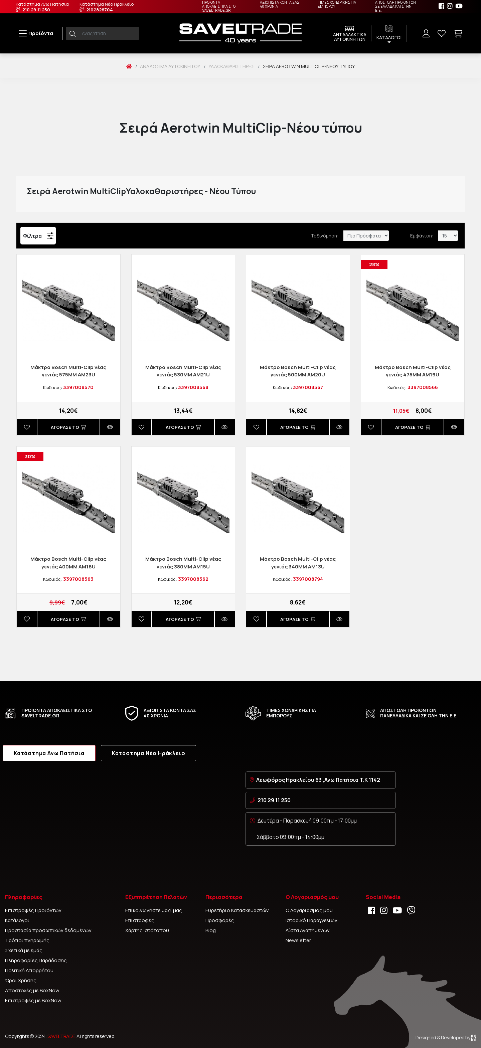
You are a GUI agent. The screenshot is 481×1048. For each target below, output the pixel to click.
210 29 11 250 (274, 800)
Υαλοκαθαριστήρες (231, 66)
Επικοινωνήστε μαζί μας (153, 910)
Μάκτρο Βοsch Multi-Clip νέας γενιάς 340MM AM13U (298, 562)
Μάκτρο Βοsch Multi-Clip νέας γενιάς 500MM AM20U (298, 371)
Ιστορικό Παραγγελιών (311, 920)
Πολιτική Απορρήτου (29, 970)
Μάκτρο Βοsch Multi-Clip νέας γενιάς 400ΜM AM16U (68, 562)
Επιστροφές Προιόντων (33, 910)
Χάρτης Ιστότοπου (147, 930)
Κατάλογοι (17, 920)
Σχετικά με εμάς (23, 950)
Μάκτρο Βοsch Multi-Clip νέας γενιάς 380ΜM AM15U (183, 562)
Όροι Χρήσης (20, 980)
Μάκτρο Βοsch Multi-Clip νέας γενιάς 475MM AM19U (413, 371)
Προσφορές (219, 920)
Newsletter (298, 940)
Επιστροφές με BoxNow (33, 1000)
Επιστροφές (139, 920)
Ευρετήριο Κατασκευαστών (237, 910)
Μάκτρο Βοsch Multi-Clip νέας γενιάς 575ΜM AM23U (68, 371)
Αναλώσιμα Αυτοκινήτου (170, 66)
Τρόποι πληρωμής (27, 940)
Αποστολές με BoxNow (32, 990)
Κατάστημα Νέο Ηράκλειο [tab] (148, 753)
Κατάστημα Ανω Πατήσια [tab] (49, 753)
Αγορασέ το (68, 427)
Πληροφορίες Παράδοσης (36, 960)
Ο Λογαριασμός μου (309, 910)
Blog (210, 930)
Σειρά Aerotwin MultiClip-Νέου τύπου (309, 66)
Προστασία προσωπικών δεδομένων (48, 930)
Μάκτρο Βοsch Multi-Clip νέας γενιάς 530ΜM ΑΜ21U (183, 371)
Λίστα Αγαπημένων (308, 930)
